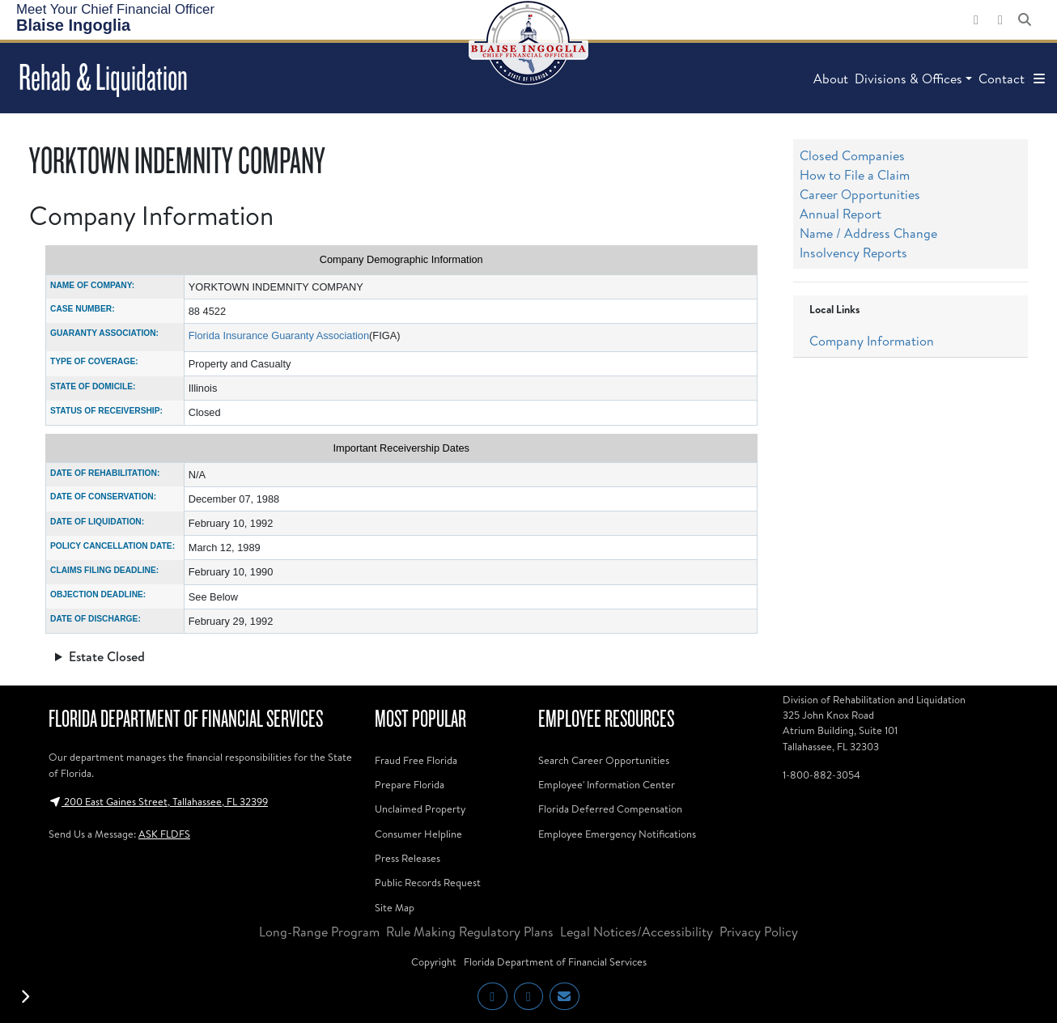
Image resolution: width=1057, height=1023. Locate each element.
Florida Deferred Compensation (610, 808)
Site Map (394, 907)
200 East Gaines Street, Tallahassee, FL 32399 (158, 801)
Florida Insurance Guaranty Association (279, 335)
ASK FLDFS (164, 833)
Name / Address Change (868, 233)
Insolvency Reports (853, 252)
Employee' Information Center (606, 784)
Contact (1001, 78)
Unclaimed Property (420, 808)
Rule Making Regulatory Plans (470, 931)
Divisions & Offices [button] (908, 78)
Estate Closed (107, 656)
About (830, 78)
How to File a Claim (855, 175)
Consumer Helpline (418, 833)
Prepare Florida (409, 784)
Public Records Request (428, 882)
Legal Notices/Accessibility (636, 931)
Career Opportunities (860, 194)
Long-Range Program (319, 931)
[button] (1039, 78)
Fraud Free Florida (416, 760)
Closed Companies (852, 155)
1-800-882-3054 (821, 774)
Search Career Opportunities (603, 760)
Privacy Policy (759, 931)
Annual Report (840, 214)
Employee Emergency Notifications (617, 833)
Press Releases (407, 858)
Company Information (871, 341)
